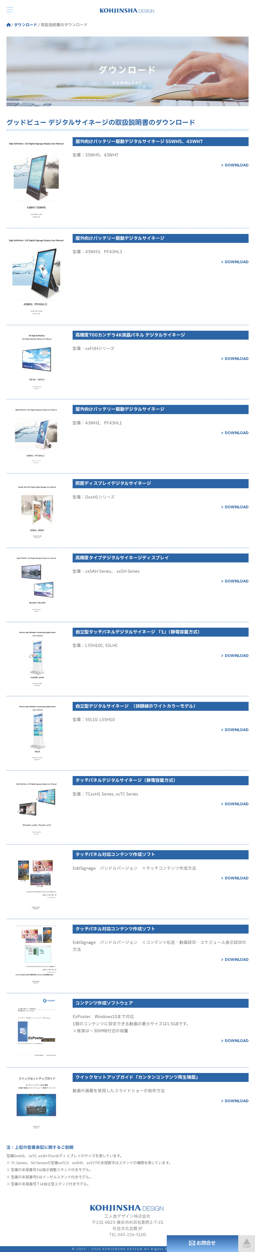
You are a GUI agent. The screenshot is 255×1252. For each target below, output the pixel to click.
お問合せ (196, 1243)
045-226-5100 (132, 1235)
